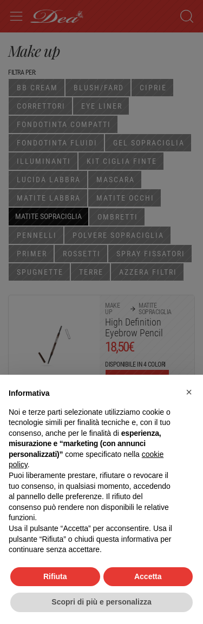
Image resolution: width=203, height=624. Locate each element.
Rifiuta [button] (55, 576)
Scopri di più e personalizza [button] (101, 602)
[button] (189, 392)
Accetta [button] (148, 576)
